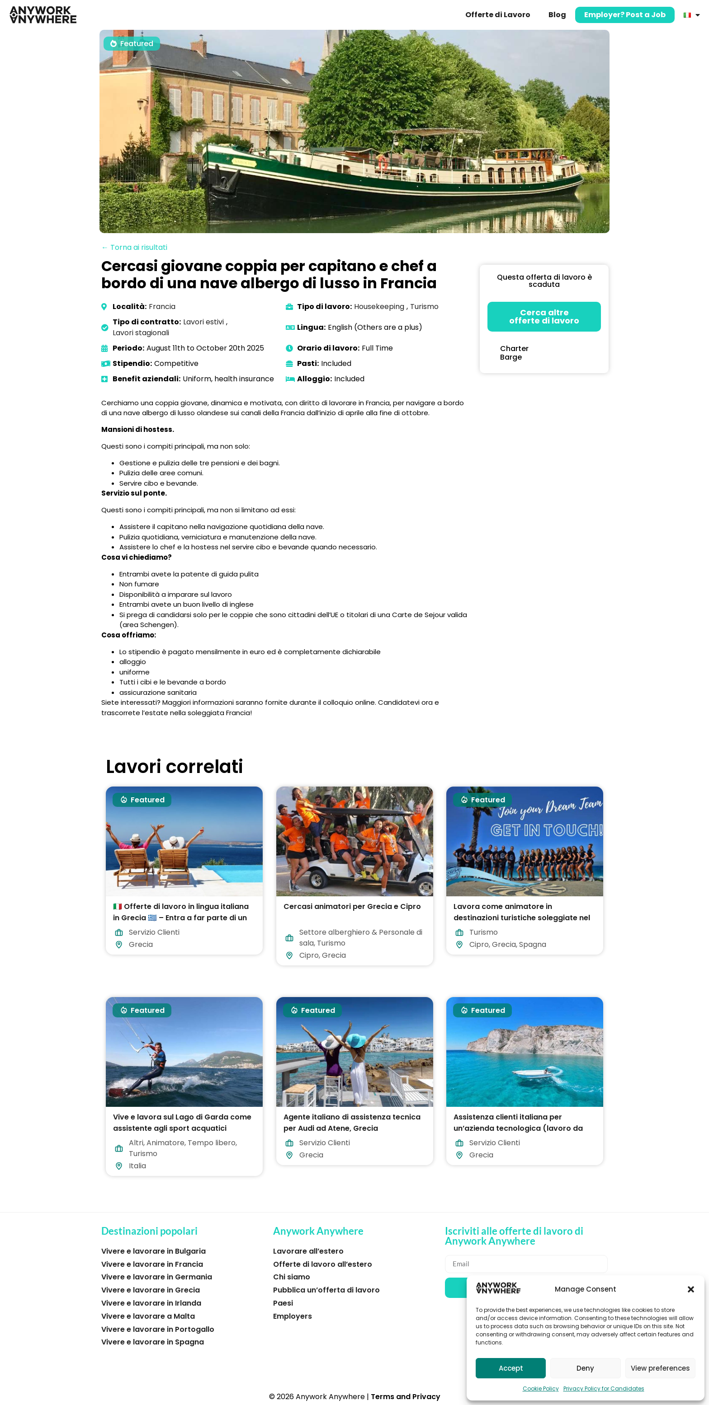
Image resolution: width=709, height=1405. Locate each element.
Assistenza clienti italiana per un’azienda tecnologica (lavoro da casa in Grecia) (518, 1128)
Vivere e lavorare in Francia (152, 1264)
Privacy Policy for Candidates (603, 1388)
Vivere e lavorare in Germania (156, 1277)
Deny (585, 1368)
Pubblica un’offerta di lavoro (326, 1290)
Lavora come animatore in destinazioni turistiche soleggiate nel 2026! (522, 917)
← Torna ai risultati (134, 247)
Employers (292, 1316)
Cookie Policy (541, 1388)
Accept (511, 1368)
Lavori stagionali (141, 333)
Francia (162, 306)
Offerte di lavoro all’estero (322, 1264)
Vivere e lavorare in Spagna (152, 1342)
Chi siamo (291, 1277)
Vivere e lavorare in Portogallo (157, 1329)
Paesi (283, 1303)
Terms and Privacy (405, 1396)
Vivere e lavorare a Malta (148, 1316)
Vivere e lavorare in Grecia (150, 1290)
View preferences (660, 1368)
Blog (557, 14)
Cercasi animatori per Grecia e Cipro (352, 906)
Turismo (424, 306)
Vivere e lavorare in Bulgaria (153, 1251)
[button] (690, 1289)
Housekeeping (379, 306)
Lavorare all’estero (308, 1251)
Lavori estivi (203, 322)
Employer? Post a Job (625, 14)
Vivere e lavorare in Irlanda (151, 1303)
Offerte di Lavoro (497, 14)
